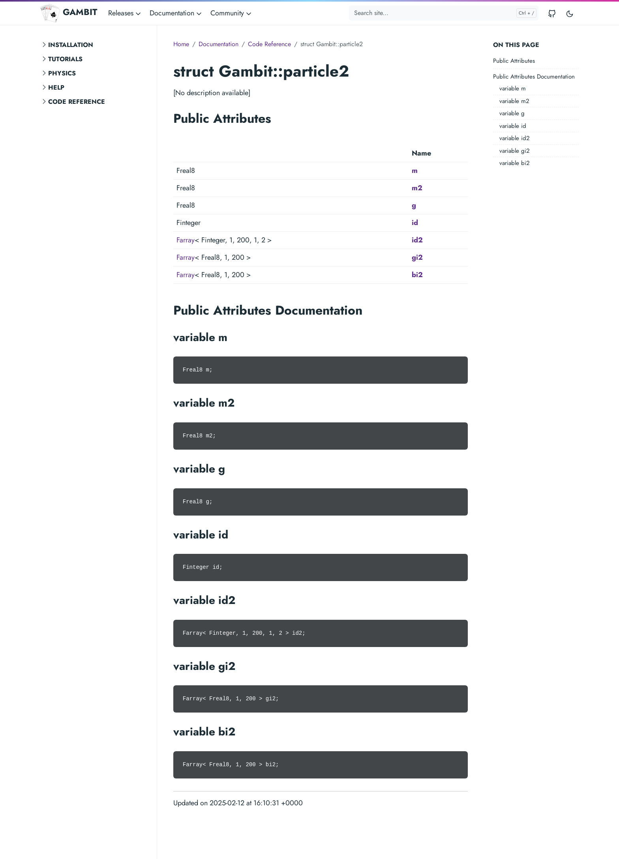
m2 (417, 188)
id (415, 223)
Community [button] (231, 13)
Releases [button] (125, 13)
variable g (512, 113)
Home (181, 44)
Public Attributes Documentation (534, 76)
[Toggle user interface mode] (569, 13)
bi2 (417, 275)
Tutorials (65, 59)
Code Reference (76, 101)
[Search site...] (443, 13)
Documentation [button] (176, 13)
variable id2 (514, 138)
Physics (62, 73)
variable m (512, 88)
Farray (185, 240)
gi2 (417, 257)
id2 (417, 240)
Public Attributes (514, 60)
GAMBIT (68, 13)
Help (56, 87)
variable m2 (514, 101)
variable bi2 (514, 163)
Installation (70, 44)
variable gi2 (514, 150)
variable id (512, 126)
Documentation (218, 44)
